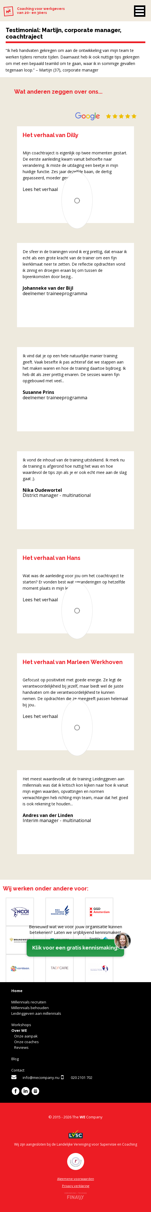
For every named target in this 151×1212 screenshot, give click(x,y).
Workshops (21, 1024)
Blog (15, 1058)
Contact (17, 1070)
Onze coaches (26, 1041)
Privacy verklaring (75, 1186)
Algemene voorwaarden (75, 1179)
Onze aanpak (26, 1036)
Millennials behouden (30, 1007)
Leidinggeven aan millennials (36, 1013)
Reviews (21, 1047)
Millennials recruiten (28, 1002)
